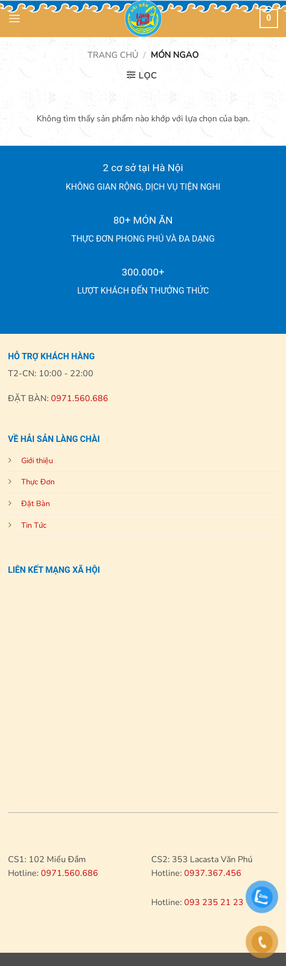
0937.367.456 (212, 873)
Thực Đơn (38, 481)
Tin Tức (34, 525)
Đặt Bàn (35, 503)
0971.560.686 (78, 398)
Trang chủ (113, 55)
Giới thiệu (37, 460)
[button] (14, 18)
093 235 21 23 (214, 902)
